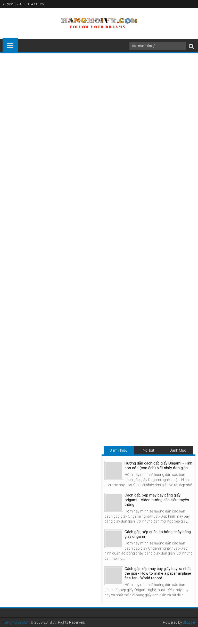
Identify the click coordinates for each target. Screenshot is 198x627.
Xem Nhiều (119, 450)
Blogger (189, 622)
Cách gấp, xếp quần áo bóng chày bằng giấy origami (158, 534)
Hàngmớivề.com (16, 622)
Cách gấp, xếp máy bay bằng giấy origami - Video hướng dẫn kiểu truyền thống (157, 500)
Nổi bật (148, 450)
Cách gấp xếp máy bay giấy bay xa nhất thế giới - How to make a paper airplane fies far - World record (158, 573)
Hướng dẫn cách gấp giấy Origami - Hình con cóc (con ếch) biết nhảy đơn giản (158, 465)
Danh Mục (178, 450)
